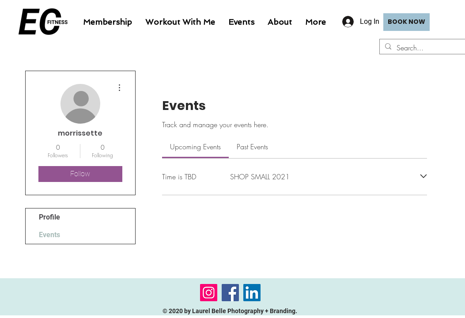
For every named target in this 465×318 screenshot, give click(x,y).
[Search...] (429, 47)
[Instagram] (208, 292)
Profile (49, 217)
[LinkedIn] (252, 292)
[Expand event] (423, 176)
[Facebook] (230, 292)
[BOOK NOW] (406, 22)
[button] (180, 22)
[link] (195, 146)
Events (49, 235)
